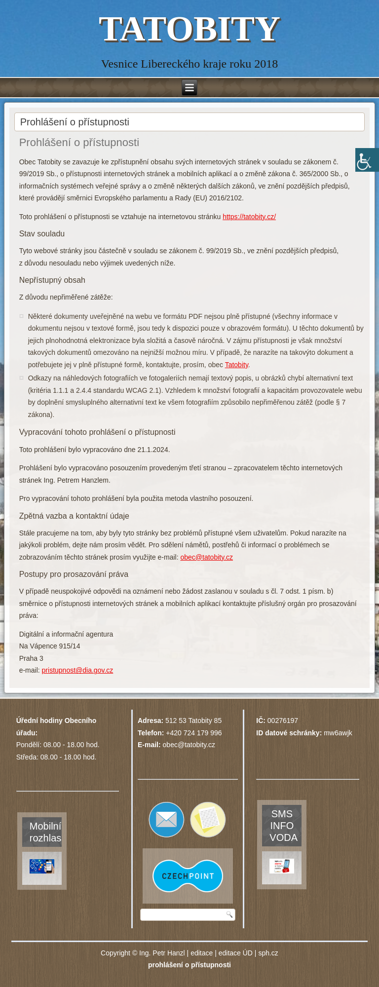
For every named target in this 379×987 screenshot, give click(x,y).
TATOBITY (189, 28)
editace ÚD (236, 953)
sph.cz (268, 953)
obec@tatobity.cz (206, 557)
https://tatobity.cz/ (249, 217)
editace (201, 953)
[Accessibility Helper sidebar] (367, 160)
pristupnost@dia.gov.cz (78, 670)
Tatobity (236, 365)
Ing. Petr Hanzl (162, 953)
